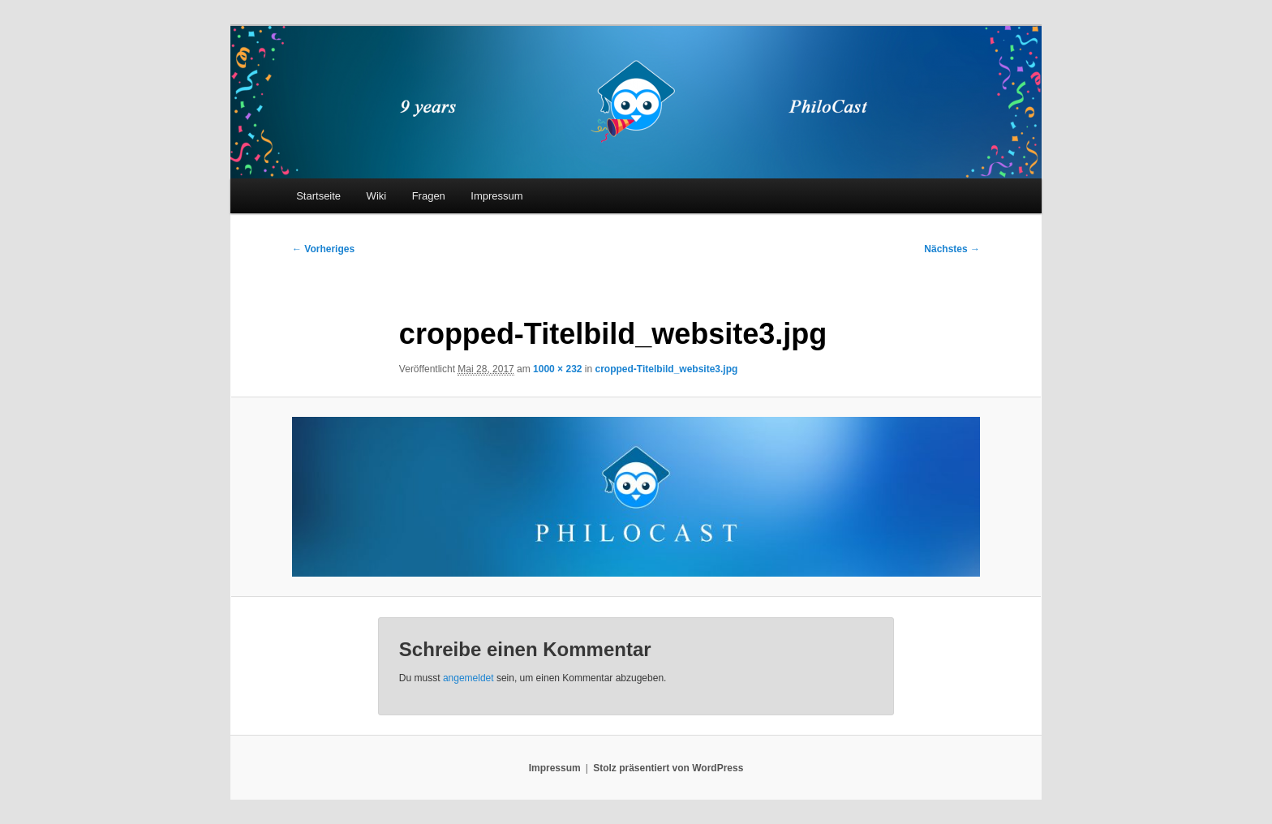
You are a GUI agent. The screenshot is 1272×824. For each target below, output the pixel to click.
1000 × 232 (557, 369)
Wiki (377, 196)
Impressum (496, 196)
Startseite (318, 196)
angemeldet (468, 678)
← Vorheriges (323, 249)
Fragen (428, 196)
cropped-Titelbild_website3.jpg (666, 369)
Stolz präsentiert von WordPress (668, 768)
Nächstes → (952, 249)
